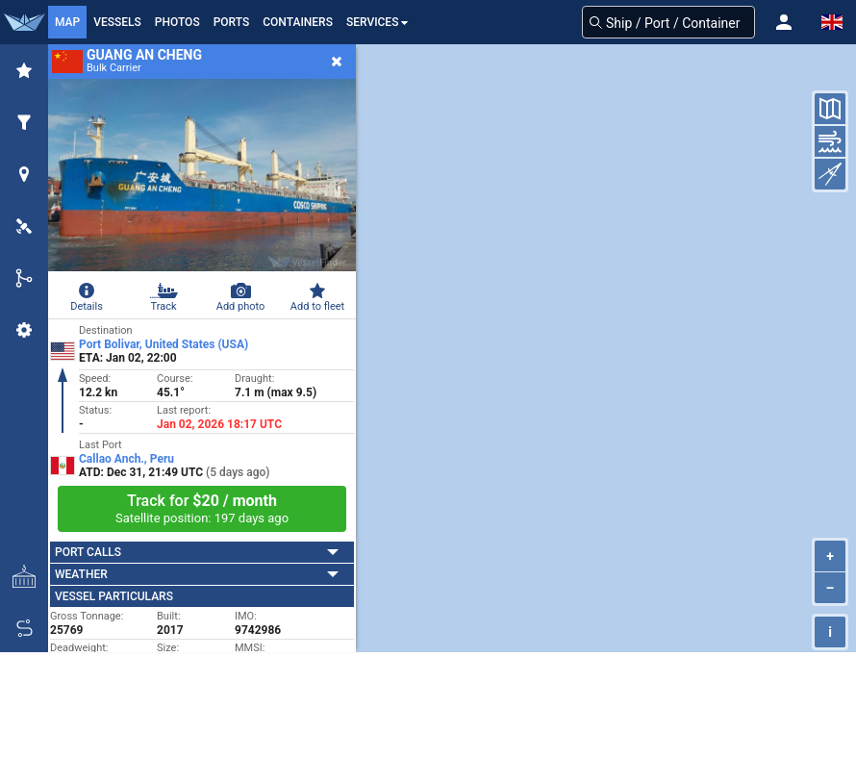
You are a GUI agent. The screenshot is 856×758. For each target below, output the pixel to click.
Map (67, 22)
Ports (232, 22)
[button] (784, 22)
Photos (177, 22)
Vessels (117, 22)
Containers (298, 22)
